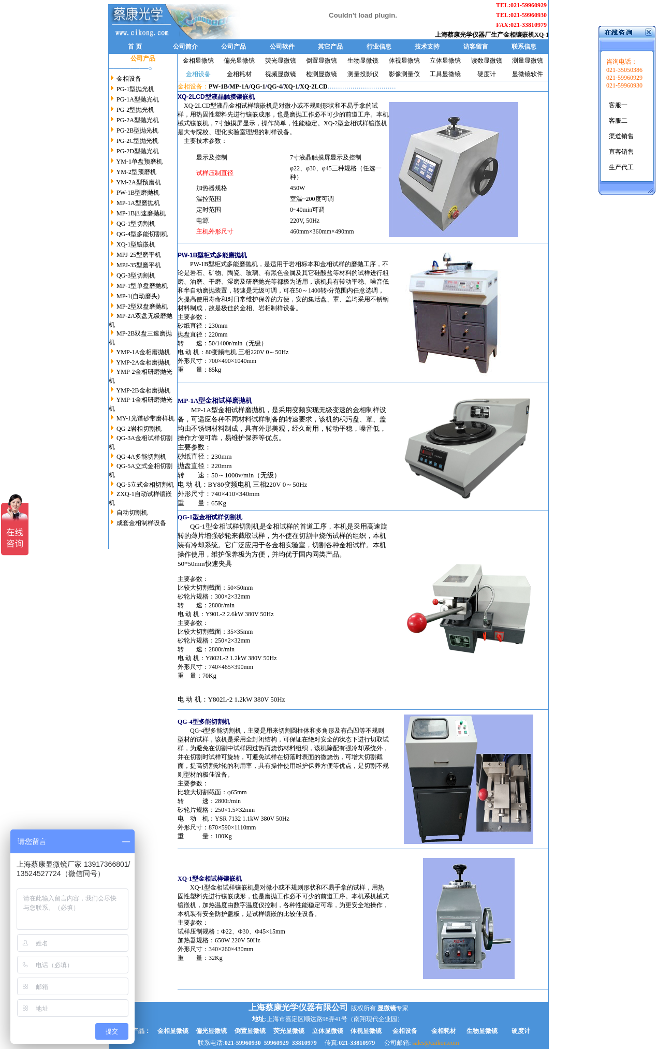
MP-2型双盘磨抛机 (142, 306)
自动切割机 (132, 512)
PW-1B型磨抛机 (137, 192)
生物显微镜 (362, 60)
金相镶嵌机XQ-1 (532, 34)
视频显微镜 (280, 74)
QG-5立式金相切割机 (145, 484)
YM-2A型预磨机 (138, 182)
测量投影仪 (362, 74)
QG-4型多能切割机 (141, 234)
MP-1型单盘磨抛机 (142, 285)
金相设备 (128, 78)
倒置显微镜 (321, 60)
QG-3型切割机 (135, 275)
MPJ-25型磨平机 (138, 254)
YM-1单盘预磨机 (139, 161)
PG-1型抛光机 (135, 89)
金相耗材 (239, 74)
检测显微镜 (321, 74)
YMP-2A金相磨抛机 (143, 362)
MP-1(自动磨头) (137, 296)
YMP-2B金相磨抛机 (143, 390)
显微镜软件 (527, 74)
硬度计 (486, 74)
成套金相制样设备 (141, 523)
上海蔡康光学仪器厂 (469, 34)
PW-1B (218, 86)
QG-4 (274, 86)
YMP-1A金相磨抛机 (143, 352)
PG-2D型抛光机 (137, 151)
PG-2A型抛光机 (137, 120)
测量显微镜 (527, 60)
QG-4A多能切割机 (141, 456)
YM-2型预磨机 (136, 172)
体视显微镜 (404, 60)
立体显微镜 (445, 60)
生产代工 (621, 167)
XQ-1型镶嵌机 (135, 244)
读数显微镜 (486, 60)
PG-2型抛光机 (135, 109)
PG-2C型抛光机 (137, 140)
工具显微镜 (445, 74)
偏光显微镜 (239, 60)
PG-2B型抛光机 (136, 130)
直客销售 (621, 151)
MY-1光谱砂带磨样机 (145, 418)
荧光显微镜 (280, 60)
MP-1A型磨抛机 (137, 203)
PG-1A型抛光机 (137, 99)
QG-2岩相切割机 (139, 428)
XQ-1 (291, 86)
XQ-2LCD (313, 86)
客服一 (618, 105)
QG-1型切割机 (135, 223)
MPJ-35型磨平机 (138, 265)
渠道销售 (621, 136)
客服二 (618, 120)
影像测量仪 (404, 74)
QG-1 (258, 86)
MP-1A (239, 86)
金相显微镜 (198, 60)
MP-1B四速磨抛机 (141, 213)
